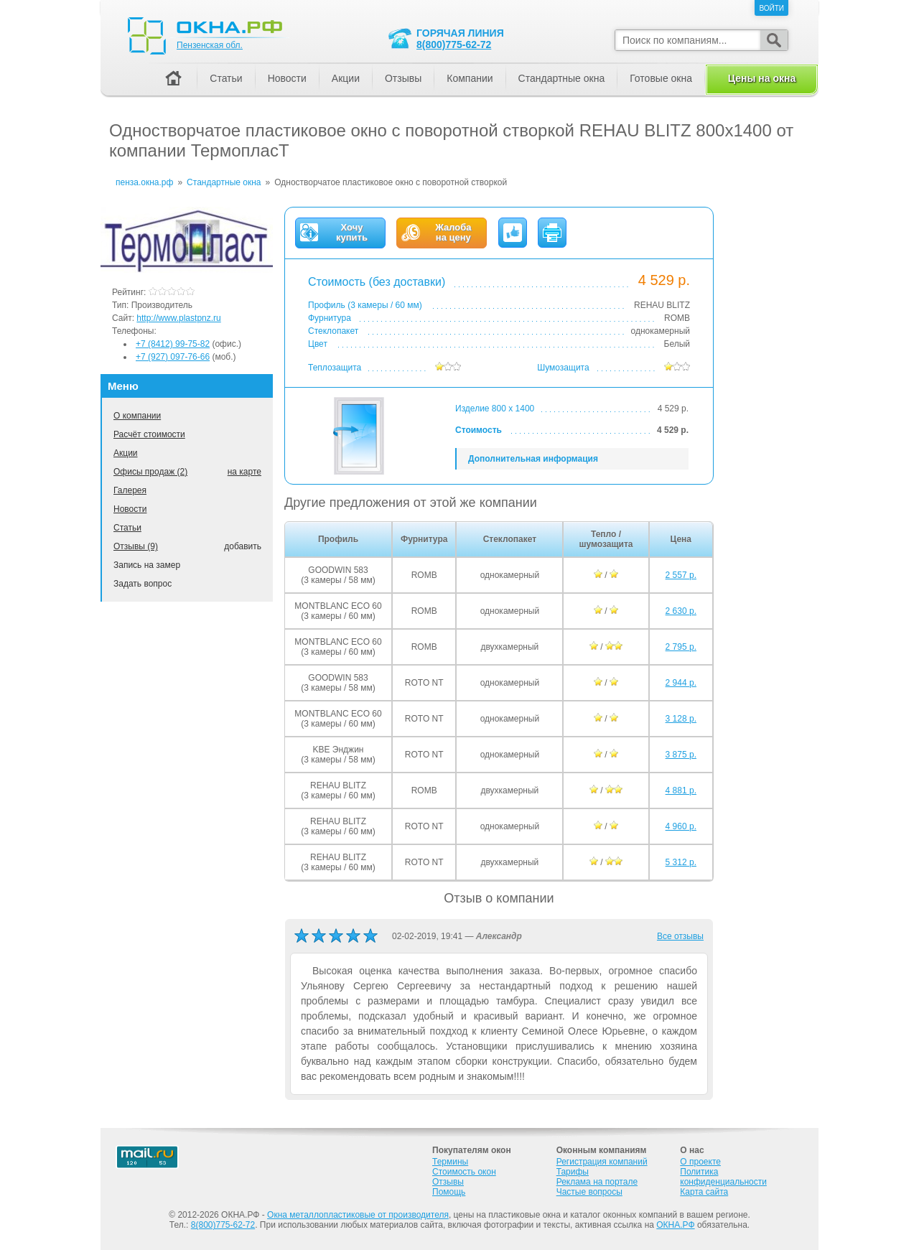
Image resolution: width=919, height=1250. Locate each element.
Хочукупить (352, 233)
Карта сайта (704, 1192)
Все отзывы (680, 936)
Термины (450, 1162)
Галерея (129, 490)
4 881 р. (681, 790)
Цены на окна (762, 78)
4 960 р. (681, 826)
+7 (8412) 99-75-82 (173, 344)
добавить (242, 546)
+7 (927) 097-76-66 (173, 357)
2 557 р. (681, 575)
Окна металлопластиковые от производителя (358, 1215)
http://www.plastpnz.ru (178, 318)
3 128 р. (681, 719)
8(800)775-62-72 (453, 44)
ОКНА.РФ (675, 1225)
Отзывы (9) (135, 546)
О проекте (700, 1162)
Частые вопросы (589, 1192)
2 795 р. (681, 647)
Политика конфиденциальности (723, 1177)
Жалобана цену (453, 233)
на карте (244, 472)
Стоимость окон (464, 1172)
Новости (129, 509)
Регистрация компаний (602, 1162)
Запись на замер (146, 565)
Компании (470, 78)
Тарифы (572, 1172)
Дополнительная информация (533, 459)
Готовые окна (661, 78)
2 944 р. (681, 683)
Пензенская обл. (210, 45)
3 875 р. (681, 755)
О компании (137, 416)
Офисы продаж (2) (150, 472)
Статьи (127, 528)
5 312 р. (681, 862)
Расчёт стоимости (149, 434)
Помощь (448, 1192)
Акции (125, 453)
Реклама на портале (597, 1182)
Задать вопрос (142, 584)
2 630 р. (681, 611)
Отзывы (403, 78)
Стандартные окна (561, 78)
